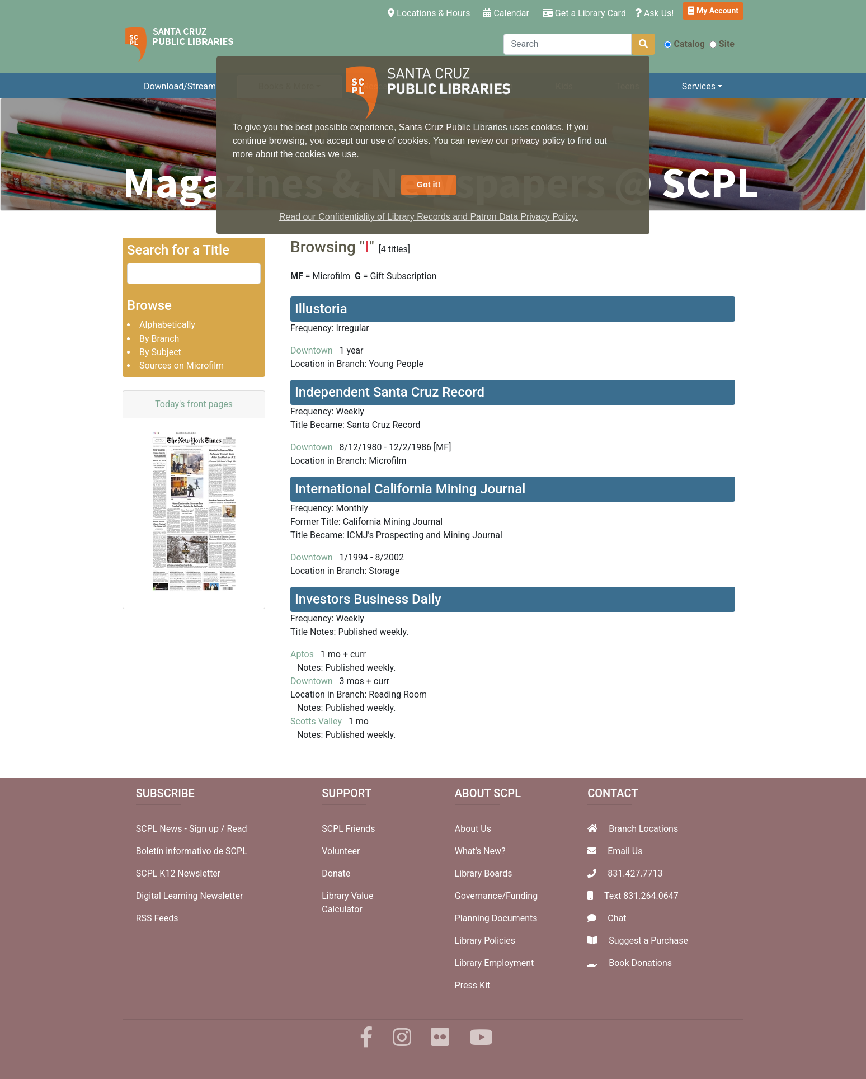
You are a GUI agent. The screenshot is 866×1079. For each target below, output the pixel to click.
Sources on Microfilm (181, 365)
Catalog (684, 44)
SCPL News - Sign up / (181, 828)
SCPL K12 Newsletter (178, 873)
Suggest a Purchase (648, 940)
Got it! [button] (428, 184)
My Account (713, 10)
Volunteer (341, 851)
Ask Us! (654, 13)
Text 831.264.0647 (641, 895)
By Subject (160, 352)
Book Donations (640, 963)
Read (237, 828)
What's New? (480, 851)
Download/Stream (180, 86)
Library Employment (494, 963)
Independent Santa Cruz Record (389, 392)
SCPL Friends (348, 828)
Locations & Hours (431, 12)
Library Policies (485, 940)
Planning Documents (496, 918)
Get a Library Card (584, 13)
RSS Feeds (157, 918)
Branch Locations (643, 828)
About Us (473, 828)
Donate (336, 873)
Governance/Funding (496, 895)
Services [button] (699, 86)
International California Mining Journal (410, 489)
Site (722, 44)
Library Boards (483, 873)
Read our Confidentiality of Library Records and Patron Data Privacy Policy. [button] (428, 217)
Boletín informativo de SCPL (191, 851)
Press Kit (473, 985)
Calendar (506, 13)
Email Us (625, 851)
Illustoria (321, 309)
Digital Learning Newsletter (189, 895)
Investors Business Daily (368, 599)
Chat (617, 918)
